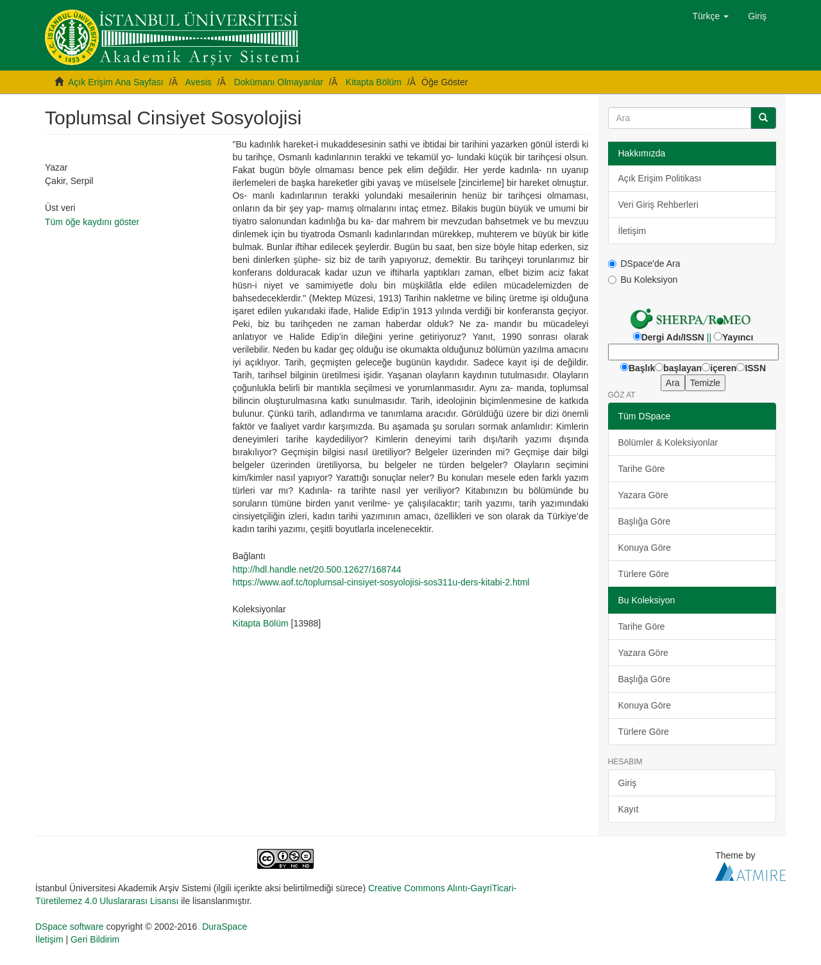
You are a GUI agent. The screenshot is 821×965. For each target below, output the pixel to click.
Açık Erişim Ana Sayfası (116, 82)
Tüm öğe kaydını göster (92, 222)
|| (709, 337)
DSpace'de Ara (644, 263)
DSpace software (69, 926)
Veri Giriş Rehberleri (658, 204)
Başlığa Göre (644, 521)
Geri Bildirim (95, 939)
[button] (711, 16)
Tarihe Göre (641, 469)
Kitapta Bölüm (374, 82)
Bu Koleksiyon (643, 279)
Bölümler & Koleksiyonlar (668, 442)
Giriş (627, 783)
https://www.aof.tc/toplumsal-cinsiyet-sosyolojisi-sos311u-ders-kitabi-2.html (380, 582)
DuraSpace (224, 926)
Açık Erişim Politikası (660, 178)
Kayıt (628, 809)
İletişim (632, 231)
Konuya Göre (645, 547)
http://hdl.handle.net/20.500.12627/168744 (316, 569)
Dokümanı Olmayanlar (278, 82)
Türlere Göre (643, 574)
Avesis (198, 82)
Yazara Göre (643, 495)
